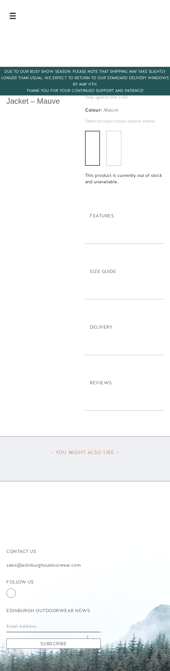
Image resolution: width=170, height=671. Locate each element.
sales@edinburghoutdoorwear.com (43, 565)
